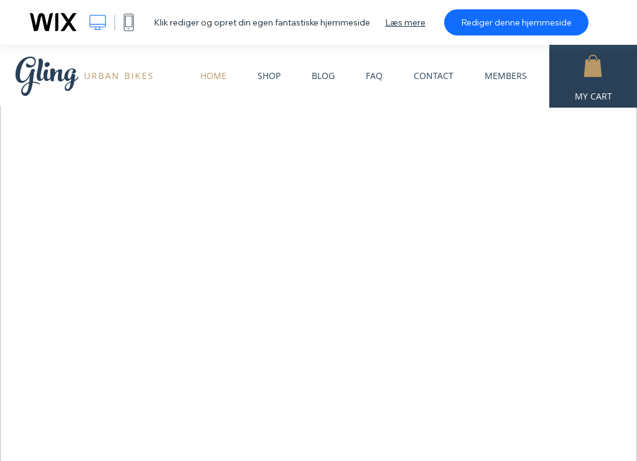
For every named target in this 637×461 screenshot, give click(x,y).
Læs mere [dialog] (405, 22)
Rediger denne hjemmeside (516, 22)
